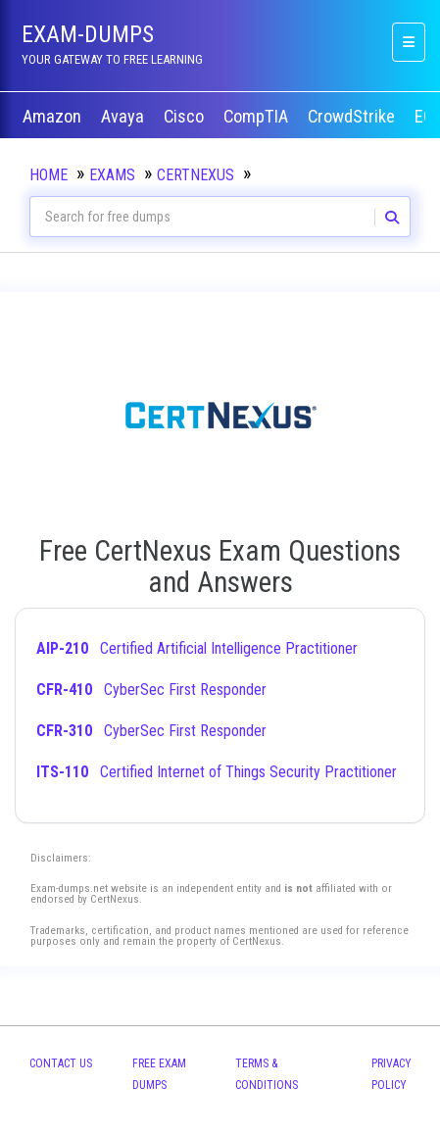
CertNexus (195, 175)
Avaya (124, 116)
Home (48, 175)
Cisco (186, 116)
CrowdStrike (353, 116)
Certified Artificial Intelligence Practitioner (197, 648)
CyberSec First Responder (151, 689)
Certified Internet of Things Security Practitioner (216, 772)
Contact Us (60, 1063)
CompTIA (257, 116)
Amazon (54, 116)
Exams (112, 175)
